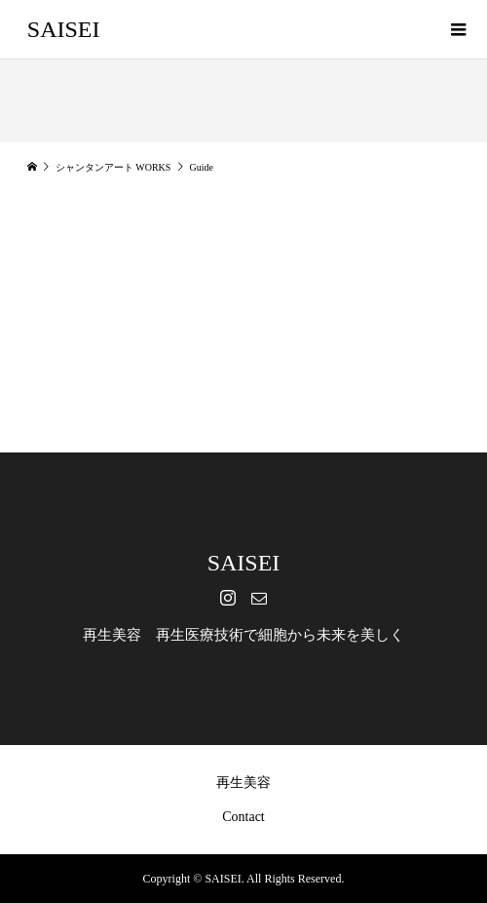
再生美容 (243, 782)
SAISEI (63, 29)
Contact (243, 816)
